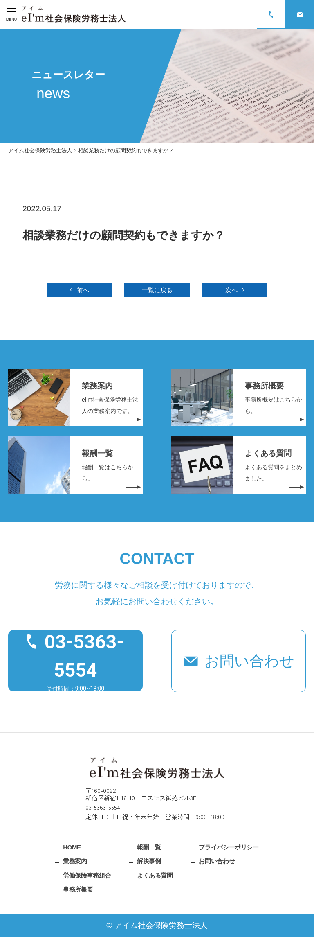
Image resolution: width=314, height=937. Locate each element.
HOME (72, 846)
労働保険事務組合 (87, 875)
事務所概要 (78, 889)
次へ (231, 290)
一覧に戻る (157, 290)
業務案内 (75, 861)
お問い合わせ (249, 661)
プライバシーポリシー (228, 846)
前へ (83, 290)
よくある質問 (155, 875)
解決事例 (149, 861)
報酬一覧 (149, 846)
